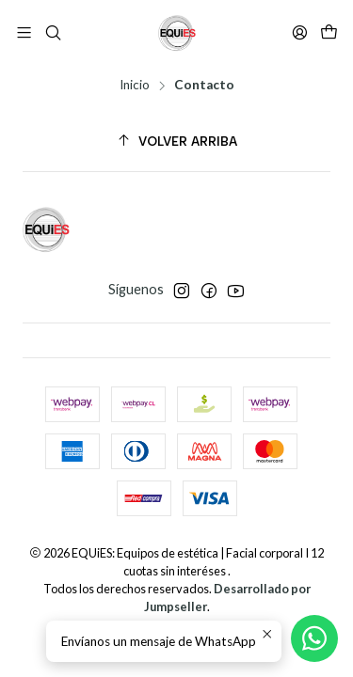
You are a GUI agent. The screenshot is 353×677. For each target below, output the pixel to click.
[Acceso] (300, 32)
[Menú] (24, 32)
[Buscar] (52, 32)
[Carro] (329, 33)
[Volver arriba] (176, 141)
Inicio (135, 85)
